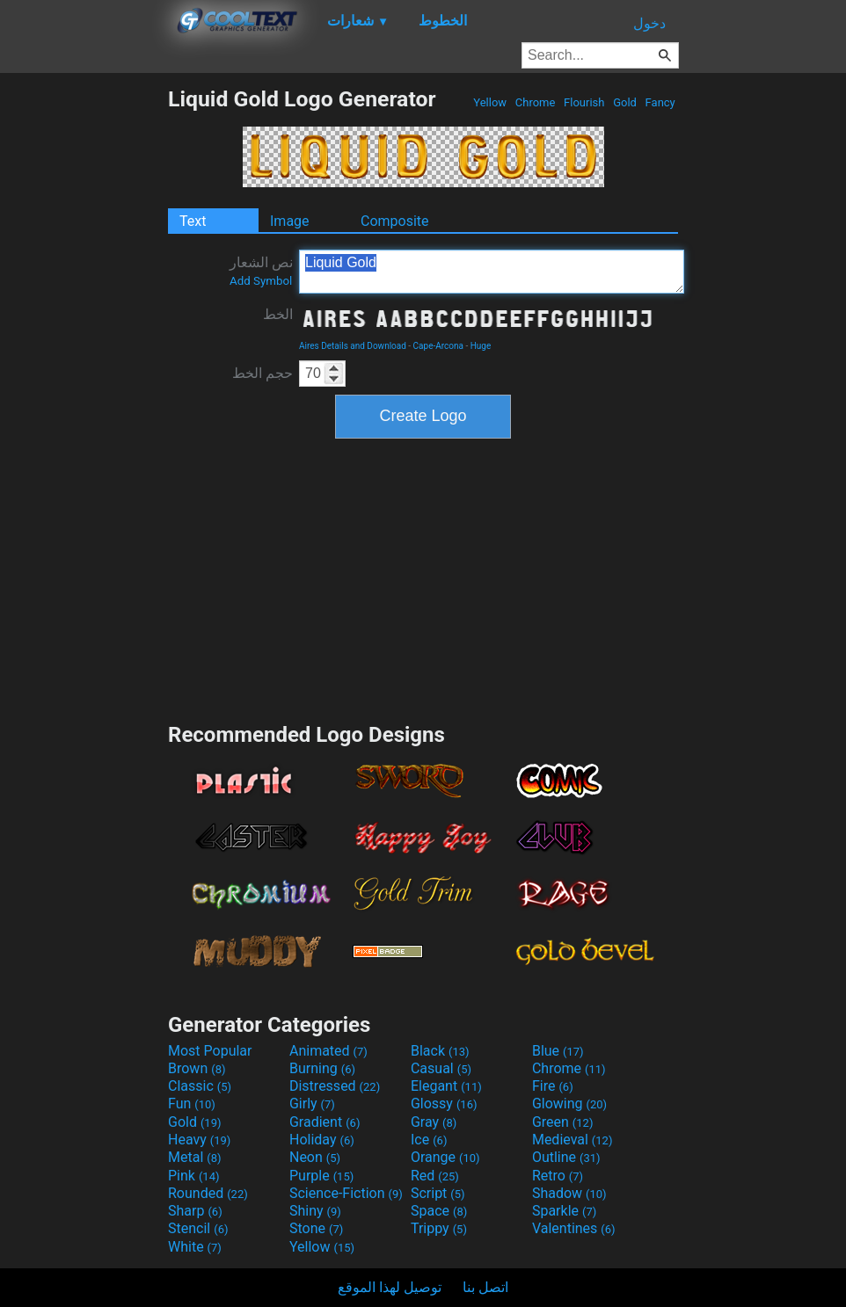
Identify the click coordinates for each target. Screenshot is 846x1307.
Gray (433, 1122)
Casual (441, 1068)
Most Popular (210, 1050)
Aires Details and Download (352, 346)
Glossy (444, 1103)
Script (438, 1193)
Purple (321, 1175)
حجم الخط (262, 373)
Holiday (321, 1139)
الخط (278, 314)
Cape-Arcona (438, 346)
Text (192, 221)
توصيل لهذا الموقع (389, 1287)
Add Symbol (261, 280)
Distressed (334, 1086)
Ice (429, 1139)
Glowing (569, 1103)
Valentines (574, 1228)
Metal (195, 1157)
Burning (322, 1068)
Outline (566, 1157)
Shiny (315, 1210)
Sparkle (564, 1210)
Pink (194, 1175)
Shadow (569, 1193)
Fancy (660, 102)
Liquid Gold (491, 272)
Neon (314, 1157)
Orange (445, 1157)
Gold (624, 102)
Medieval (572, 1139)
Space (439, 1210)
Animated (328, 1050)
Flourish (584, 102)
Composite (395, 221)
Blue (558, 1050)
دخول (649, 23)
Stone (316, 1228)
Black (440, 1050)
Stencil (198, 1228)
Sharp (195, 1210)
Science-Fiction (346, 1193)
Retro (557, 1175)
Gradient (324, 1122)
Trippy (439, 1228)
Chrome (535, 102)
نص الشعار (261, 270)
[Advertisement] (83, 350)
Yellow (489, 102)
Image (290, 221)
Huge (481, 346)
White (195, 1246)
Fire (552, 1086)
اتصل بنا (485, 1287)
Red (435, 1175)
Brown (196, 1068)
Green (563, 1122)
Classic (199, 1086)
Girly (312, 1103)
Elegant (446, 1086)
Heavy (199, 1139)
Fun (191, 1103)
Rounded (208, 1193)
